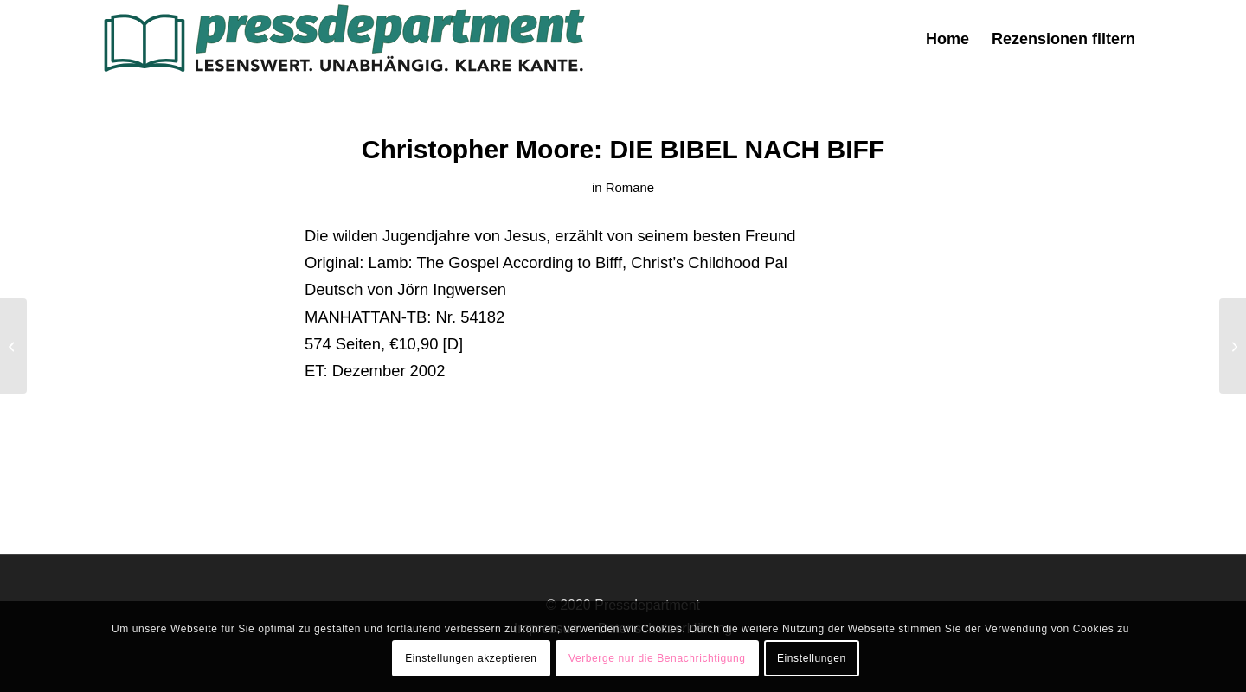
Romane (630, 188)
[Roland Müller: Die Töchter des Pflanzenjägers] (13, 346)
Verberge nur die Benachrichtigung (657, 658)
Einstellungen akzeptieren (470, 658)
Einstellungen (811, 658)
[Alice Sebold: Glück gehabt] (1232, 346)
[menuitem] (947, 39)
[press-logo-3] (343, 39)
